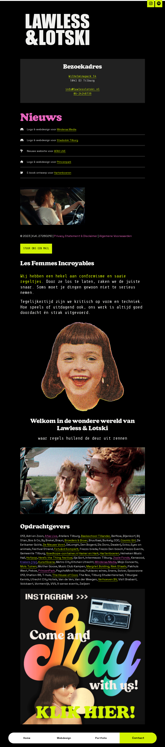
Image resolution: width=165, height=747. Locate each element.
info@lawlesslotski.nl (82, 89)
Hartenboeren (62, 172)
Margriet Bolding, (98, 566)
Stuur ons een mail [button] (36, 248)
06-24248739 (82, 93)
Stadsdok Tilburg (67, 140)
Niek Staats (119, 566)
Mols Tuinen (28, 566)
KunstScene (46, 562)
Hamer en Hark (89, 553)
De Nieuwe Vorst (54, 545)
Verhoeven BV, (108, 579)
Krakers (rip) (28, 562)
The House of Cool (65, 575)
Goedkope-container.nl (62, 553)
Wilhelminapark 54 (82, 76)
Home (26, 738)
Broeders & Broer (76, 540)
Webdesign (64, 738)
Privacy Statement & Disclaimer (75, 236)
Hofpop (31, 558)
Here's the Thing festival (55, 558)
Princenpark (64, 161)
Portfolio (101, 738)
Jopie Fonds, (121, 558)
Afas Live (51, 536)
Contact (138, 738)
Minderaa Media (66, 129)
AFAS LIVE (60, 151)
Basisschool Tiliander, (96, 536)
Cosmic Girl (128, 540)
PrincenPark (46, 571)
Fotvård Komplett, (66, 549)
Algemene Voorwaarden (115, 236)
